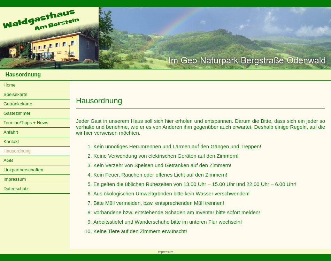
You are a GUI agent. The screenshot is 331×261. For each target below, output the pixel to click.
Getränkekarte (17, 103)
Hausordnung (17, 151)
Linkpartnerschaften (23, 169)
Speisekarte (15, 94)
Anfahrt (10, 132)
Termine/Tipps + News (25, 122)
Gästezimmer (16, 113)
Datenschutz (16, 188)
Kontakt (11, 141)
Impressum (14, 179)
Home (9, 85)
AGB (8, 160)
